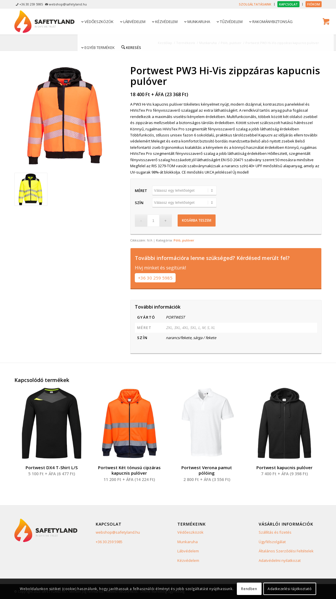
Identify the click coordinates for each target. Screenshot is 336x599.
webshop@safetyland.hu (118, 532)
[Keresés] (131, 47)
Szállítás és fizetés (275, 532)
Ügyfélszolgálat (272, 541)
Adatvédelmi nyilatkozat (280, 560)
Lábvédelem (188, 551)
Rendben (249, 588)
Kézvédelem (188, 560)
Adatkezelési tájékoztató (290, 588)
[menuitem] (255, 4)
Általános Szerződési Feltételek (286, 551)
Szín (139, 202)
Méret (141, 190)
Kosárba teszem (196, 220)
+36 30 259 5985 (155, 278)
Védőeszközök (190, 532)
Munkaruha (187, 541)
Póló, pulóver (184, 240)
